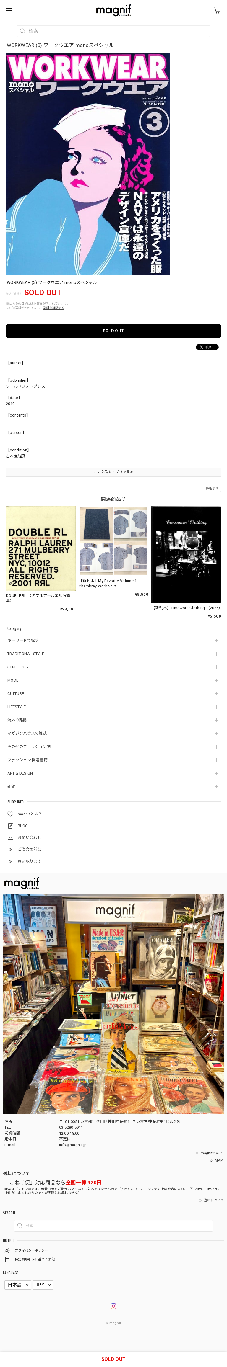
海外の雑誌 (17, 720)
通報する (212, 489)
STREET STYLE (20, 667)
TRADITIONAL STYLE (25, 653)
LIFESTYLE (16, 707)
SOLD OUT (113, 331)
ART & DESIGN (20, 773)
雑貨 (11, 786)
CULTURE (15, 693)
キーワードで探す (23, 640)
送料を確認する (53, 308)
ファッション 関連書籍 (27, 760)
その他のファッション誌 (29, 746)
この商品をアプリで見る (113, 472)
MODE (12, 680)
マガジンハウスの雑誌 (27, 733)
